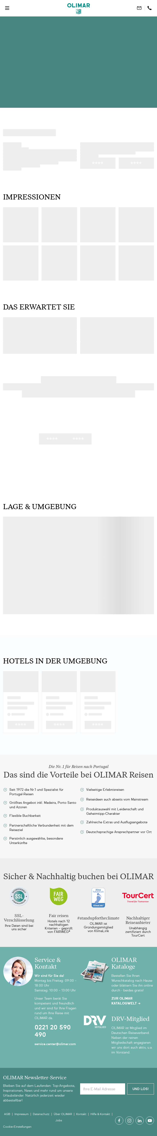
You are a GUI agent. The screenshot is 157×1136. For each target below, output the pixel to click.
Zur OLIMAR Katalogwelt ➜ (125, 1001)
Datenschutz (41, 1114)
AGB (7, 1114)
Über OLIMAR (63, 1114)
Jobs (58, 1120)
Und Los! (140, 1089)
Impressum (22, 1114)
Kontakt (81, 1114)
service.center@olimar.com (55, 1044)
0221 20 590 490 (53, 1031)
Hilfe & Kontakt (100, 1114)
